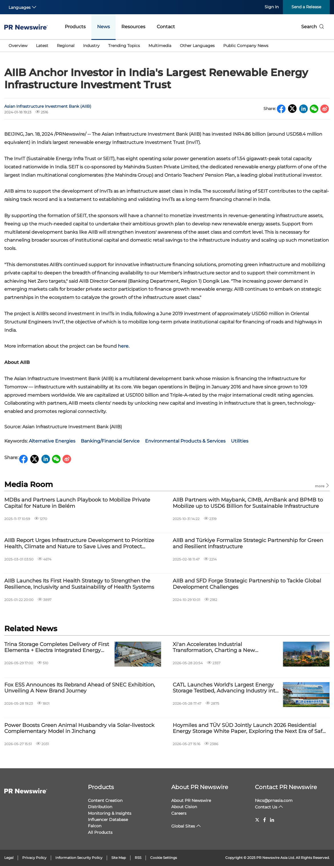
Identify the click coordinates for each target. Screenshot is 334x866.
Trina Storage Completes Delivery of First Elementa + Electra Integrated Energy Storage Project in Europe (56, 647)
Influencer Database (108, 819)
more (322, 485)
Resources (133, 26)
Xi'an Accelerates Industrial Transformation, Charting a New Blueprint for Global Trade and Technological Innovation (214, 647)
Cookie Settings (163, 857)
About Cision (184, 806)
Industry (91, 45)
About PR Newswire (199, 787)
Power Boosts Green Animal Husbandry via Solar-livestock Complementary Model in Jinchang (79, 728)
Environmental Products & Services (185, 441)
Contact (166, 26)
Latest (42, 45)
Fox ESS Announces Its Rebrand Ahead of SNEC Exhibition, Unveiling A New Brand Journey (79, 688)
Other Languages (197, 45)
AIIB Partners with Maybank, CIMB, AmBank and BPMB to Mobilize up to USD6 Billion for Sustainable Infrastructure (248, 503)
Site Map (118, 857)
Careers (178, 813)
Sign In (272, 6)
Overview (18, 45)
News (103, 26)
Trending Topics (124, 45)
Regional (66, 45)
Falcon (94, 825)
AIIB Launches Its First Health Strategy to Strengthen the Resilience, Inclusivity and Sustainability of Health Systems (79, 584)
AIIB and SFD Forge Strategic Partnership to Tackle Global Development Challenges (247, 584)
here (123, 346)
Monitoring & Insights (109, 813)
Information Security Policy (78, 857)
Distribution (100, 806)
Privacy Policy (34, 857)
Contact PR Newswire (286, 787)
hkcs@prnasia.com (274, 800)
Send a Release (306, 6)
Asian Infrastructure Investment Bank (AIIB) (47, 106)
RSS (138, 857)
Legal (8, 857)
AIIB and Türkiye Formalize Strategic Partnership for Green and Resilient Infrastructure (248, 543)
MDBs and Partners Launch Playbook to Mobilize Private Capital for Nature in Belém (77, 503)
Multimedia (159, 45)
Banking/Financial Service (110, 441)
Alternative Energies (52, 441)
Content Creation (105, 800)
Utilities (239, 441)
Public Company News (245, 45)
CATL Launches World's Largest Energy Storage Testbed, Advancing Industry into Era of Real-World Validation (225, 688)
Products (75, 26)
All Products (100, 832)
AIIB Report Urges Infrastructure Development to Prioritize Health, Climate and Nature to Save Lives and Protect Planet (79, 543)
